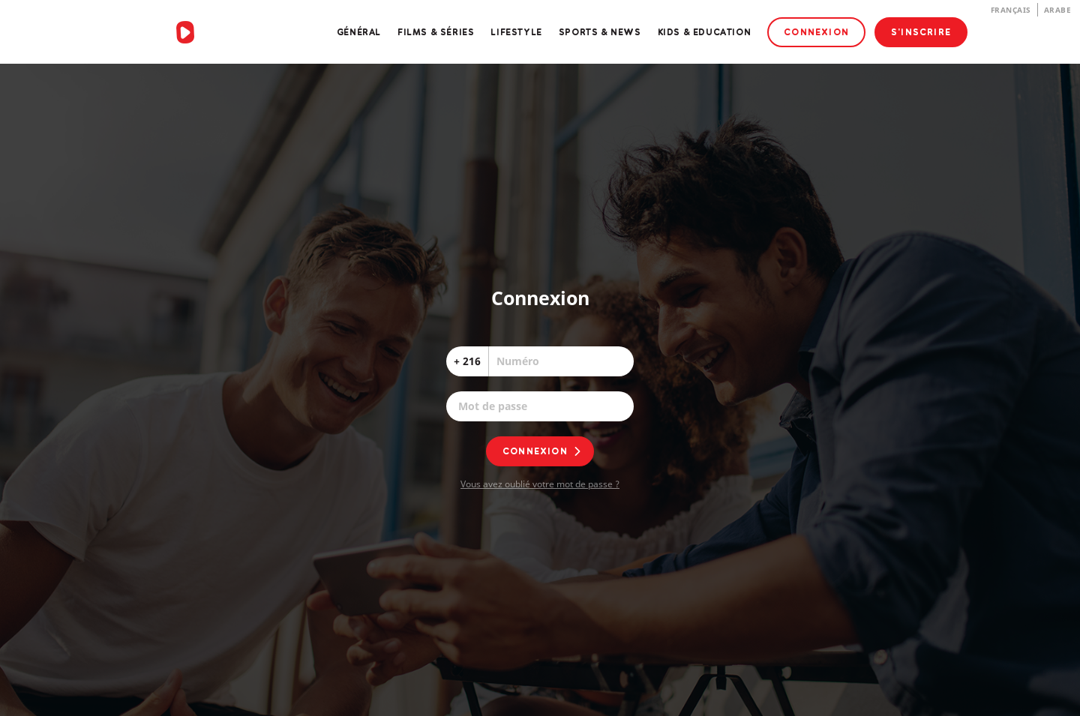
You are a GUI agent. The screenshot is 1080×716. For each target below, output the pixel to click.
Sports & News (600, 31)
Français (1011, 9)
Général (359, 31)
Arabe (1058, 9)
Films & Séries (436, 31)
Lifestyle (516, 31)
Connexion (816, 31)
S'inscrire (921, 31)
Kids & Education (705, 31)
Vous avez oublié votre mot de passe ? (540, 484)
